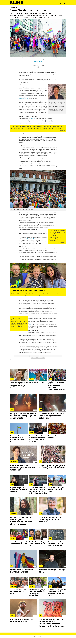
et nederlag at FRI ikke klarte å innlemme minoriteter (35, 238)
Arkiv (54, 4)
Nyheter (34, 4)
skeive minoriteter (35, 357)
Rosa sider (49, 4)
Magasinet (29, 4)
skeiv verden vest (43, 356)
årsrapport (33, 118)
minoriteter (51, 356)
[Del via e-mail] (39, 67)
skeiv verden (42, 357)
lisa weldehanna (58, 356)
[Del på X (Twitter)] (38, 67)
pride (28, 356)
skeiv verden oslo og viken (19, 356)
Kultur (39, 4)
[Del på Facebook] (36, 67)
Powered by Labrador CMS (38, 636)
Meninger (44, 4)
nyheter (37, 356)
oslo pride (32, 356)
